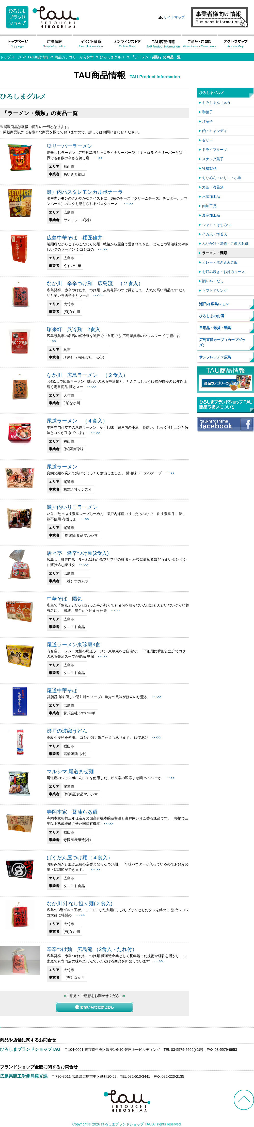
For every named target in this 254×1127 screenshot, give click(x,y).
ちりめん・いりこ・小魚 (221, 178)
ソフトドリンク (214, 290)
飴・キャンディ (214, 131)
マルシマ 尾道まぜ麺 (70, 771)
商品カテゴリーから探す (74, 57)
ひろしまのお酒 (211, 316)
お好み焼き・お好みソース (223, 272)
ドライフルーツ (214, 150)
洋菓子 (207, 121)
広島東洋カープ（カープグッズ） (222, 342)
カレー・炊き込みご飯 (220, 262)
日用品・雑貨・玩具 (215, 328)
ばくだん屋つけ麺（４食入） (80, 857)
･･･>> (97, 158)
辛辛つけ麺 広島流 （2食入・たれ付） (92, 949)
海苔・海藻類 (213, 187)
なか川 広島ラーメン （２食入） (87, 375)
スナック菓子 (213, 159)
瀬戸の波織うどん (67, 731)
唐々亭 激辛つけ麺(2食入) (78, 553)
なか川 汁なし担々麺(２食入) (80, 903)
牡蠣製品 (209, 168)
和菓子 (207, 112)
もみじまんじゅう (216, 103)
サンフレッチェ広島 (215, 357)
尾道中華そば (62, 690)
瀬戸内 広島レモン (214, 304)
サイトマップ (174, 17)
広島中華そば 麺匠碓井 (75, 237)
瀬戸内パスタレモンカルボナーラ (85, 192)
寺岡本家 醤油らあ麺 (72, 812)
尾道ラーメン (62, 467)
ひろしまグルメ (112, 57)
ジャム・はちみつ (216, 225)
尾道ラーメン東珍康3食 (73, 644)
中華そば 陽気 (64, 599)
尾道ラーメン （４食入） (77, 421)
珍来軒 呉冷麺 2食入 (73, 329)
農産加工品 (211, 215)
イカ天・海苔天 (214, 234)
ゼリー (207, 140)
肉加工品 (209, 206)
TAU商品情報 (38, 57)
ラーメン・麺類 (214, 253)
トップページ (10, 57)
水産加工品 (211, 197)
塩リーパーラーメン (69, 146)
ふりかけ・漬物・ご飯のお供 (225, 243)
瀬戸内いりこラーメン (72, 507)
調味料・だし (213, 281)
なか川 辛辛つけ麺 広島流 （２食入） (95, 283)
